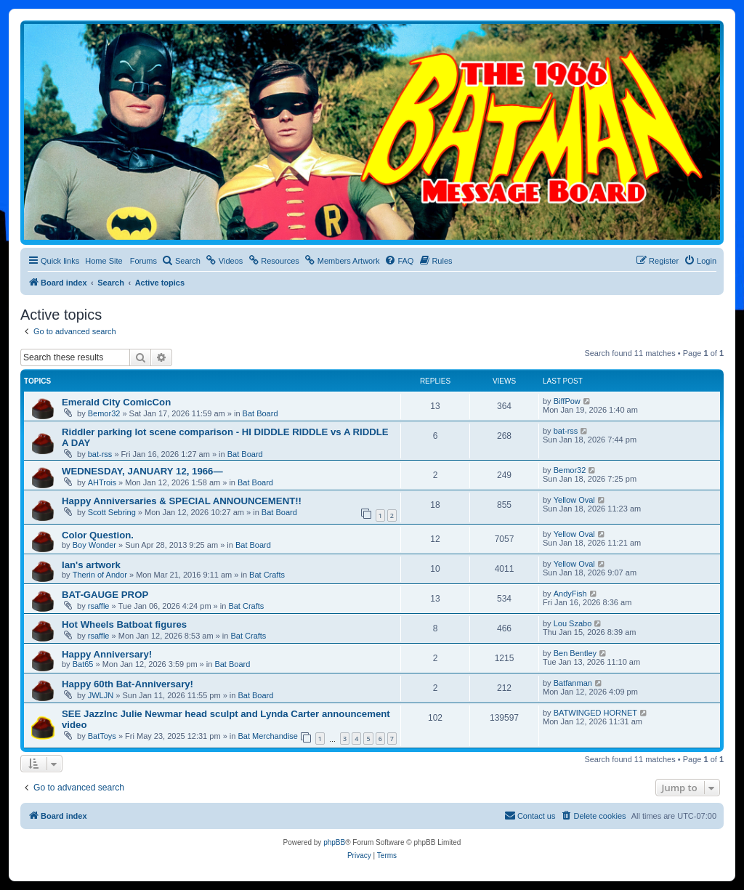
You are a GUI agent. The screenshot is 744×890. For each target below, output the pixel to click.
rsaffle (99, 606)
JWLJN (100, 695)
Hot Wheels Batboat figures (124, 624)
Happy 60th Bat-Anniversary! (127, 684)
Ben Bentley (575, 653)
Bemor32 (104, 413)
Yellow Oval (574, 499)
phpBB (334, 842)
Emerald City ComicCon (116, 402)
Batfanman (573, 683)
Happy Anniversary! (107, 654)
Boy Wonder (94, 545)
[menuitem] (181, 261)
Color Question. (98, 535)
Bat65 (83, 664)
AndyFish (570, 593)
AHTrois (102, 482)
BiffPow (567, 401)
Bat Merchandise (268, 736)
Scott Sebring (112, 512)
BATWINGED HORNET (595, 712)
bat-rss (100, 454)
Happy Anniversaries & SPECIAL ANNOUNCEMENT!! (182, 500)
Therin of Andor (100, 574)
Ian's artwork (91, 564)
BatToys (102, 736)
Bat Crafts (267, 574)
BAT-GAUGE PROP (105, 594)
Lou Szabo (573, 623)
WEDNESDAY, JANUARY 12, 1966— (142, 471)
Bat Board (260, 413)
